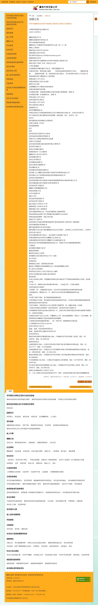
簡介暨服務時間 (20, 543)
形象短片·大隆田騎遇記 (49, 460)
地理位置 (34, 416)
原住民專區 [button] (10, 66)
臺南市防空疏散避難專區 (51, 484)
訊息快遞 (18, 451)
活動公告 (10, 543)
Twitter (96, 29)
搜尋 (69, 1)
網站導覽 (5, 2)
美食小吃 (31, 463)
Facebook (96, 24)
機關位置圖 (10, 575)
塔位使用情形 (68, 543)
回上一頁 (81, 381)
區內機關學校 (43, 416)
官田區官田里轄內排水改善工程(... (41, 387)
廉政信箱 (24, 529)
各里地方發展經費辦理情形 (15, 89)
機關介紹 (10, 439)
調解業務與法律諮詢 (13, 425)
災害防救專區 (12, 477)
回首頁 (18, 2)
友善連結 (64, 546)
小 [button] (96, 16)
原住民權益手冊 (61, 501)
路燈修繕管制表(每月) (53, 492)
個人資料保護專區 (13, 75)
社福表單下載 (35, 472)
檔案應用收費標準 (37, 563)
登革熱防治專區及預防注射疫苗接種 (20, 396)
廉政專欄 (72, 451)
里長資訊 (18, 416)
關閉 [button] (10, 391)
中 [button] (96, 19)
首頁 (33, 16)
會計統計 (64, 451)
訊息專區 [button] (9, 45)
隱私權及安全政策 (21, 575)
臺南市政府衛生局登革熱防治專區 (18, 399)
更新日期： (10, 578)
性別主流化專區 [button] (12, 98)
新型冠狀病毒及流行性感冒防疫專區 (20, 404)
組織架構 (32, 442)
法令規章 (50, 501)
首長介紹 (10, 442)
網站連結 (76, 555)
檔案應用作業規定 (51, 563)
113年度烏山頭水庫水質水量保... (80, 387)
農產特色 (39, 463)
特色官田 (10, 456)
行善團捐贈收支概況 (57, 472)
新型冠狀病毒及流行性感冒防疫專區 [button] (15, 23)
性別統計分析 (38, 555)
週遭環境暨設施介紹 (55, 543)
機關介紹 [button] (9, 41)
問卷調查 (9, 79)
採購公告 (47, 16)
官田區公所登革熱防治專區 (67, 399)
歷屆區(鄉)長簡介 (21, 442)
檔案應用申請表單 (22, 563)
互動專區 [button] (9, 83)
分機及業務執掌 (42, 442)
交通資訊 (36, 546)
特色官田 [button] (9, 50)
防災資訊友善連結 (60, 480)
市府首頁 (31, 2)
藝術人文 (47, 463)
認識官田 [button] (9, 29)
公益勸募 (45, 472)
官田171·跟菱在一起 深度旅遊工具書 (71, 460)
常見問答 (48, 425)
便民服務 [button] (9, 33)
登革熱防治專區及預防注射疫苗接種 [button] (15, 17)
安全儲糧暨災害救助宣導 (76, 480)
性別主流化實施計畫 (13, 555)
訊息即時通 (22, 504)
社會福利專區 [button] (11, 54)
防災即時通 (28, 480)
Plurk (96, 26)
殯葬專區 (10, 539)
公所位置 (52, 442)
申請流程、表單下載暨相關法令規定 (19, 546)
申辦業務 (71, 501)
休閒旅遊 (10, 463)
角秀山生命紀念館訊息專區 (37, 543)
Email (96, 34)
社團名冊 (79, 501)
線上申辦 (9, 37)
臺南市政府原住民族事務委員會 (34, 501)
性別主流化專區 (13, 551)
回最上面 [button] (88, 381)
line (96, 31)
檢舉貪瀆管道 (54, 546)
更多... (54, 463)
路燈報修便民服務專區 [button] (15, 62)
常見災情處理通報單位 (14, 480)
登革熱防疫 (78, 484)
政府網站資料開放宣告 (15, 107)
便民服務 (10, 421)
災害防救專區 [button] (11, 58)
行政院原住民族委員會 (14, 501)
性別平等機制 (27, 555)
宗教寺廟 (23, 463)
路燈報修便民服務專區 (15, 489)
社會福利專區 (12, 468)
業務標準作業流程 (37, 425)
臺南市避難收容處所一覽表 (31, 484)
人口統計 (53, 416)
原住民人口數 (11, 504)
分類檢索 (12, 2)
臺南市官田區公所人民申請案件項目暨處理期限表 (23, 428)
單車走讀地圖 (34, 460)
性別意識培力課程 (51, 555)
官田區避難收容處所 (13, 484)
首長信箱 (10, 529)
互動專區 (10, 525)
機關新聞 (10, 451)
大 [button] (96, 21)
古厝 (16, 463)
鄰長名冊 (26, 416)
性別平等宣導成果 (65, 555)
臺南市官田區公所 (49, 7)
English (24, 2)
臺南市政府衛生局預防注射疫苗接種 (44, 399)
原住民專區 (11, 497)
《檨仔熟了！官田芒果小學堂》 (17, 460)
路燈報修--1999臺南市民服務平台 (32, 492)
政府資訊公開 (11, 71)
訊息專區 (39, 16)
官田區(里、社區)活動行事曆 (32, 451)
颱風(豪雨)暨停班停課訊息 (43, 480)
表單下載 (25, 425)
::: (0, 1)
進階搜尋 (93, 2)
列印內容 (90, 19)
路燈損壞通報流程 (13, 492)
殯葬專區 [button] (9, 94)
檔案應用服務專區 (13, 560)
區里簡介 (10, 416)
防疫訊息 (10, 408)
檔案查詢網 (10, 563)
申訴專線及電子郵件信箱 (71, 492)
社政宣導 (25, 472)
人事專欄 (56, 451)
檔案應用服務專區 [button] (13, 102)
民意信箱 (44, 546)
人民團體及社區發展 (13, 472)
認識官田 (10, 413)
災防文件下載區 (67, 484)
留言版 (17, 529)
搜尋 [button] (87, 1)
